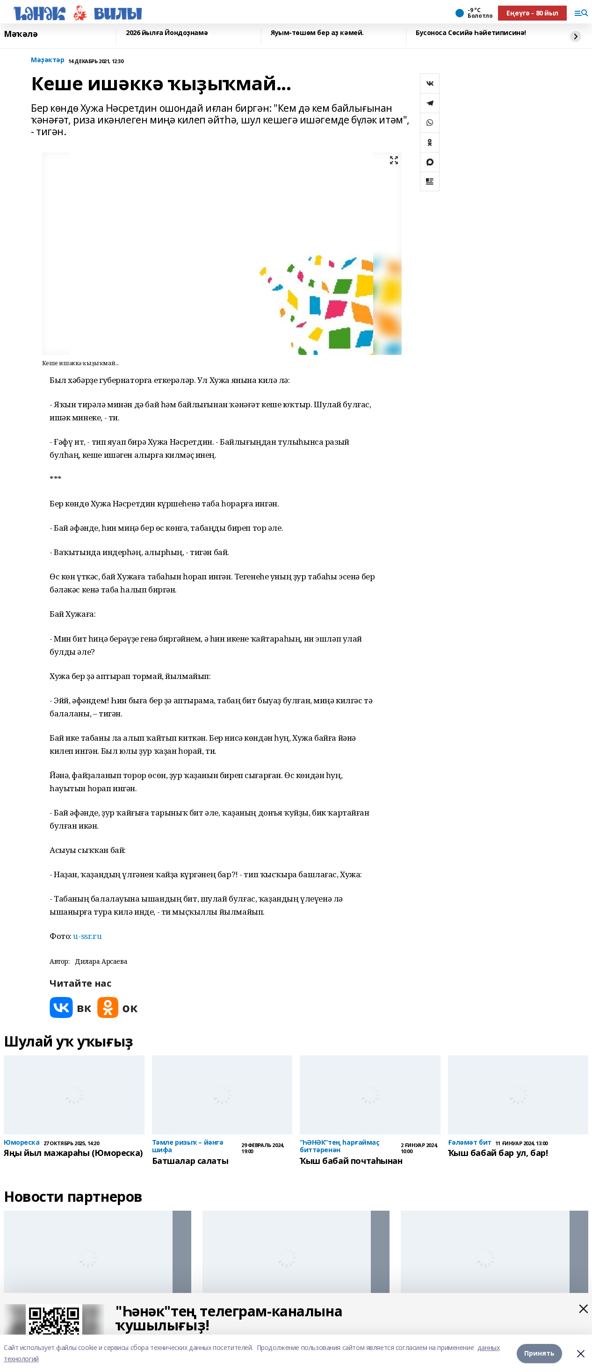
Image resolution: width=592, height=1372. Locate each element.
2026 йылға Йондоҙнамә (167, 33)
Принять (539, 1353)
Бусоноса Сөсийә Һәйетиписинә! (471, 33)
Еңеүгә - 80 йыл (532, 12)
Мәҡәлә (20, 34)
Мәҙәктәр (48, 60)
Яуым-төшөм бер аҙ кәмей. (317, 33)
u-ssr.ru (87, 936)
